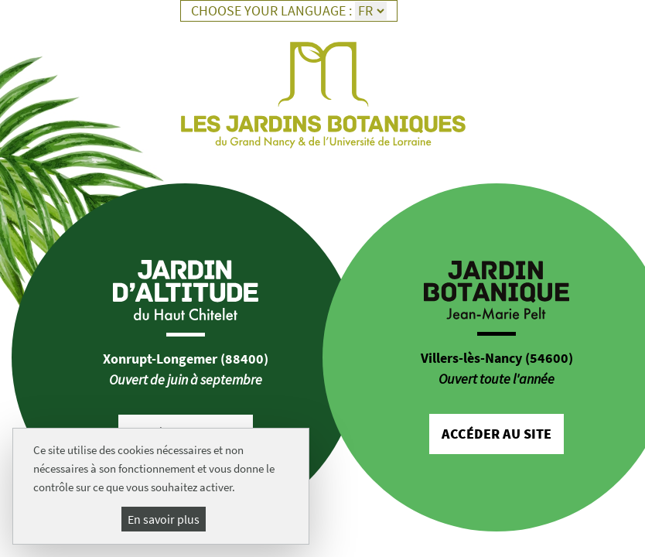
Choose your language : (271, 10)
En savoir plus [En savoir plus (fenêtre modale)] (164, 519)
